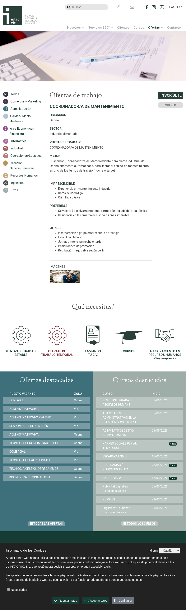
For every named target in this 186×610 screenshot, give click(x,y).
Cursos (139, 27)
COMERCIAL (17, 451)
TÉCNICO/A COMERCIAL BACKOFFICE (34, 443)
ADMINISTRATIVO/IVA (24, 408)
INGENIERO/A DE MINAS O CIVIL (30, 477)
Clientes (123, 27)
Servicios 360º (99, 27)
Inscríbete (171, 95)
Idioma (153, 550)
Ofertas (154, 27)
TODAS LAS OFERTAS (46, 523)
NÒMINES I (109, 499)
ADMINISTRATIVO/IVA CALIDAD (30, 417)
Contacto (174, 27)
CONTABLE (16, 400)
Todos (14, 94)
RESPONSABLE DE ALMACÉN (28, 426)
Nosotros (74, 27)
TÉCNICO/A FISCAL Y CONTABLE (30, 460)
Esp (179, 7)
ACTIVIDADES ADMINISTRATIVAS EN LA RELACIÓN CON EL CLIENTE (120, 418)
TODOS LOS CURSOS (140, 523)
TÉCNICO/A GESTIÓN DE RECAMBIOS (34, 468)
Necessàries (19, 589)
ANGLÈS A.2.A (112, 478)
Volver (170, 105)
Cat (171, 7)
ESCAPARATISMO (115, 456)
